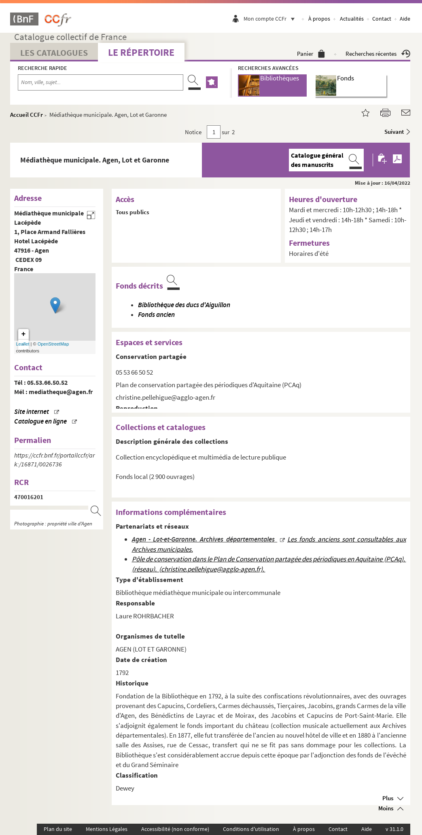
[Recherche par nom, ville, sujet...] (101, 82)
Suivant (394, 131)
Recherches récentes (378, 53)
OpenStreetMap (53, 344)
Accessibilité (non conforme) (175, 829)
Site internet (31, 411)
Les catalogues (54, 52)
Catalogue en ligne (40, 421)
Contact (381, 18)
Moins (385, 808)
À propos (319, 18)
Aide (405, 18)
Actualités (352, 18)
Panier (311, 53)
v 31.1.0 (394, 829)
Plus (387, 798)
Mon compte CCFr (271, 19)
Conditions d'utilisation (251, 829)
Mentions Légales (106, 829)
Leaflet (23, 344)
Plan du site (58, 829)
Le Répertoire (141, 52)
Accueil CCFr (26, 114)
